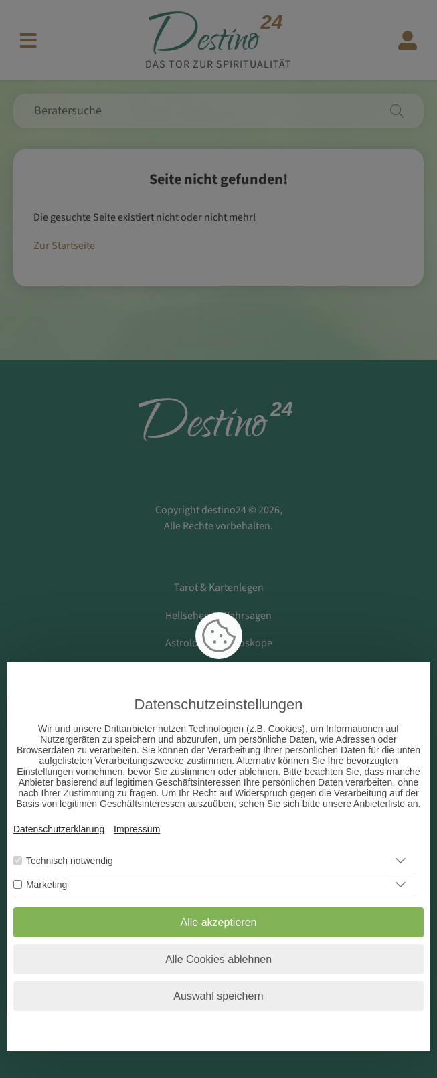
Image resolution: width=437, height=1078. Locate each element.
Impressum (137, 829)
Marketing (46, 884)
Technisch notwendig (69, 860)
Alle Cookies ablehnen (218, 959)
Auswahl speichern (218, 996)
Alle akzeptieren (219, 922)
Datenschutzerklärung (58, 829)
